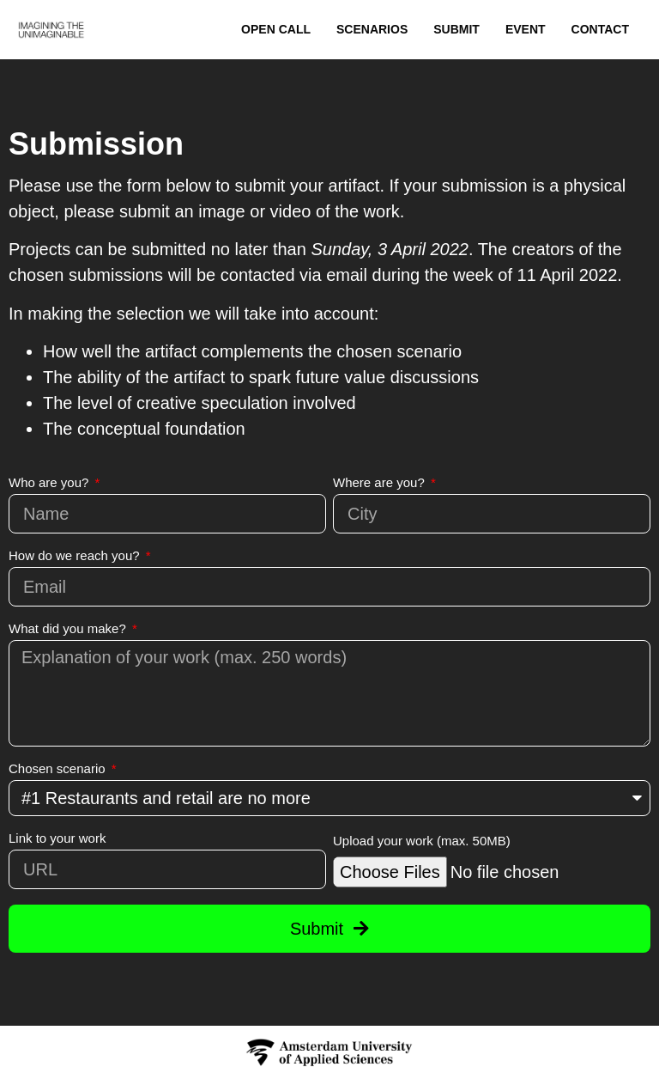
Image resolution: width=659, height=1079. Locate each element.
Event (525, 29)
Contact (600, 29)
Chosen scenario (59, 769)
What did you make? (69, 629)
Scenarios (372, 29)
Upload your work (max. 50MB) (422, 841)
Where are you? (380, 483)
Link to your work (57, 838)
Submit (456, 29)
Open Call (276, 29)
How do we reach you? (76, 556)
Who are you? (51, 483)
